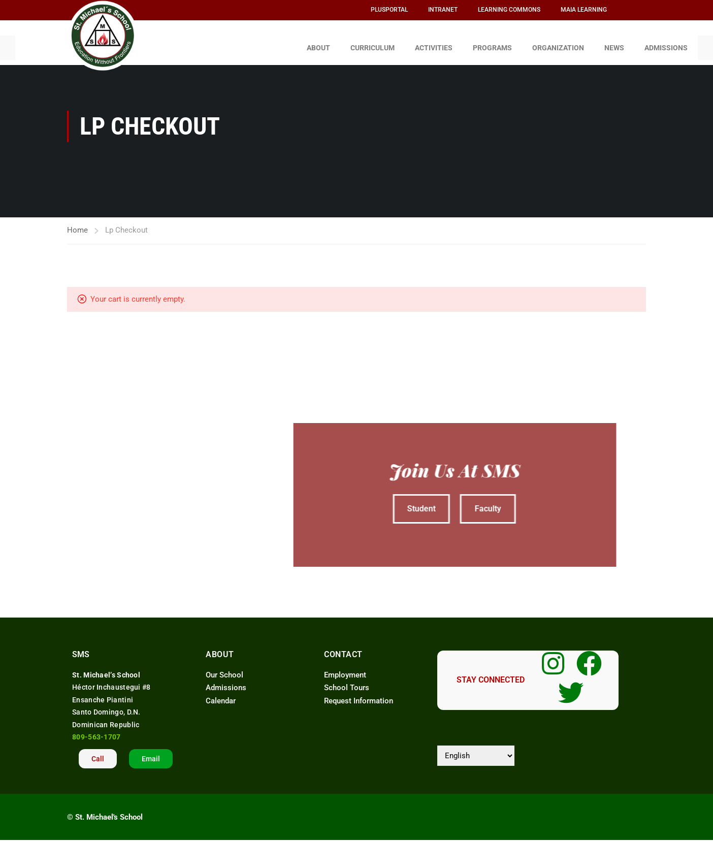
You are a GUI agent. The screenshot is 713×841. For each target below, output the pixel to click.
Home (77, 225)
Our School (224, 669)
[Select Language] (475, 750)
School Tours (346, 683)
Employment (346, 669)
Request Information (358, 695)
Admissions (226, 683)
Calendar (221, 695)
